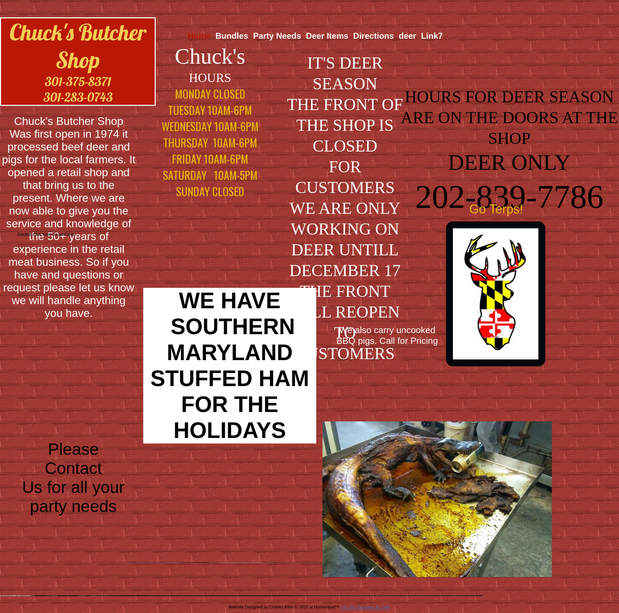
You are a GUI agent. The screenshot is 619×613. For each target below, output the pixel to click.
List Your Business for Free (365, 607)
